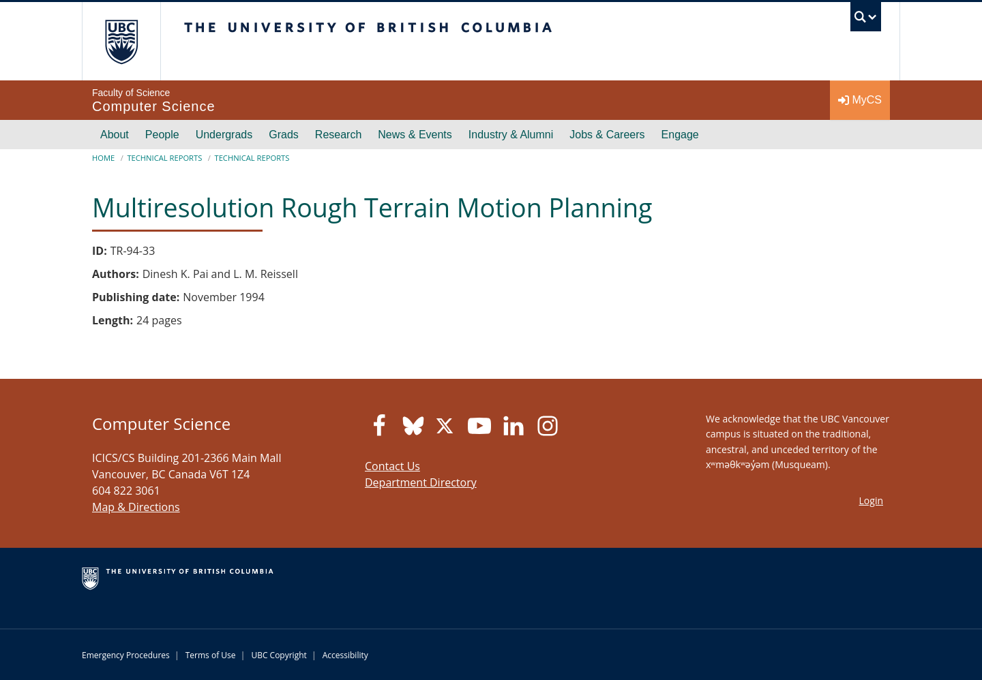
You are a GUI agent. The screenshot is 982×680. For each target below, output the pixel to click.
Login (871, 500)
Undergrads (224, 134)
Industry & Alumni (511, 134)
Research (338, 134)
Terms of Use (210, 655)
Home (103, 158)
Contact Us (392, 466)
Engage (680, 134)
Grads (284, 134)
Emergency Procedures (126, 655)
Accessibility (345, 655)
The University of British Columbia (121, 41)
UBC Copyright (278, 655)
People (162, 134)
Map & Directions (136, 506)
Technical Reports (164, 158)
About (114, 134)
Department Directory (421, 482)
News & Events (414, 134)
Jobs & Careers (606, 134)
